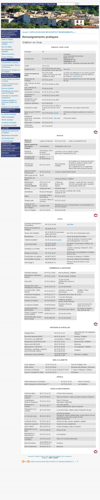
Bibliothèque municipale (10, 135)
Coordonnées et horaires (10, 62)
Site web (66, 69)
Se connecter (66, 456)
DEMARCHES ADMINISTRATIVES (9, 145)
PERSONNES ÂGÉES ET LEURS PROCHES (10, 149)
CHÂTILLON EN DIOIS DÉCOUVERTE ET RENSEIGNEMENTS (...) (52, 32)
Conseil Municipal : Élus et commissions (11, 66)
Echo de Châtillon (8, 88)
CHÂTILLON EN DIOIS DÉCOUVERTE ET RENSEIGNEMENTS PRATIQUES (9, 34)
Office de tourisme (8, 54)
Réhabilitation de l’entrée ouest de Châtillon (10, 92)
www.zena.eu (77, 76)
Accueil (25, 32)
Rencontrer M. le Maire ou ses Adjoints (10, 71)
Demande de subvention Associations (10, 97)
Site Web (70, 224)
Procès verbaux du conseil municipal (11, 80)
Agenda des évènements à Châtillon (10, 132)
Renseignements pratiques (7, 50)
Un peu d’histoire (7, 57)
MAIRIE (4, 60)
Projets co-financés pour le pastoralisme (10, 85)
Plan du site (51, 4)
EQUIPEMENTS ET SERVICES (8, 110)
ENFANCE (5, 153)
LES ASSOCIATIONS (9, 156)
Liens (33, 4)
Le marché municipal (9, 114)
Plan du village (7, 47)
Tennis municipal (7, 120)
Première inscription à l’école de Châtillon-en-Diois (9, 102)
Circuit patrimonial (8, 138)
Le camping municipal (9, 125)
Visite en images (7, 39)
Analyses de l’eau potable (19, 4)
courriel (55, 113)
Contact (41, 4)
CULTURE (5, 128)
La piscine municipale (9, 123)
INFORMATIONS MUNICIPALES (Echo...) (10, 75)
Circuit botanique (7, 141)
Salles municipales (8, 117)
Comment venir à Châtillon (7, 43)
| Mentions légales (55, 456)
